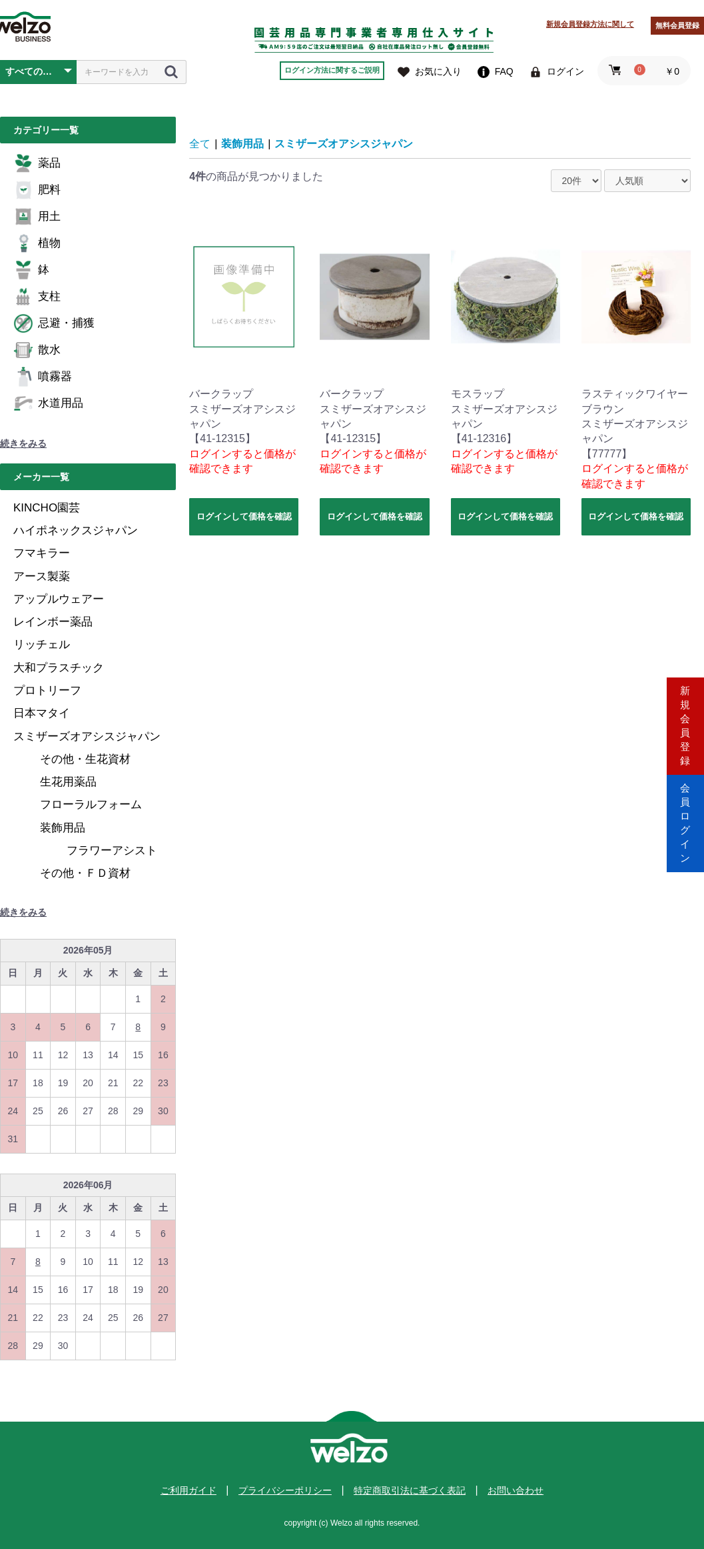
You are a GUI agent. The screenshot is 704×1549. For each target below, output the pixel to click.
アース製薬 (41, 576)
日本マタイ (41, 713)
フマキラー (41, 553)
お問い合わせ (515, 1490)
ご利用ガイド (188, 1490)
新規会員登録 (685, 717)
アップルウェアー (58, 599)
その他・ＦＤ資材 (85, 873)
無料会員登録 (677, 25)
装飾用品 (62, 828)
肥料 (37, 190)
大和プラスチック (58, 667)
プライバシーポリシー (285, 1490)
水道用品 (48, 403)
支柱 (37, 297)
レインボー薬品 (53, 621)
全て (199, 143)
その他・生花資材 (85, 759)
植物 (37, 243)
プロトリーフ (47, 690)
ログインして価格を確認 (244, 516)
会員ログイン (685, 831)
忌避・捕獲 (54, 323)
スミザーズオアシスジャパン (87, 736)
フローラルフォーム (91, 804)
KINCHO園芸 (46, 507)
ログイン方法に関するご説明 (332, 70)
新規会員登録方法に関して (590, 24)
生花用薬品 (68, 782)
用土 (37, 217)
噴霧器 (42, 377)
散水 (37, 350)
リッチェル (41, 644)
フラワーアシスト (112, 850)
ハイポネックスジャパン (75, 530)
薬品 (37, 163)
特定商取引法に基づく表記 (410, 1490)
